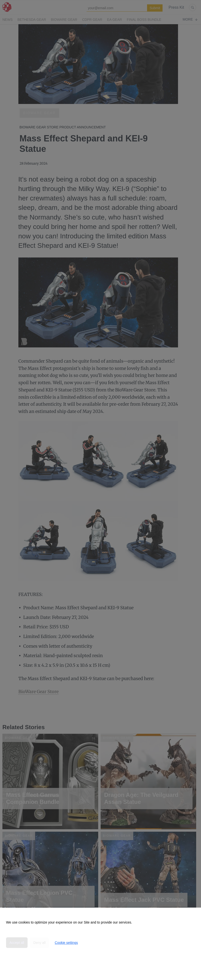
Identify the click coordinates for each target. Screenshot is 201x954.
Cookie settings (66, 943)
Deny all (39, 943)
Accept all (16, 943)
